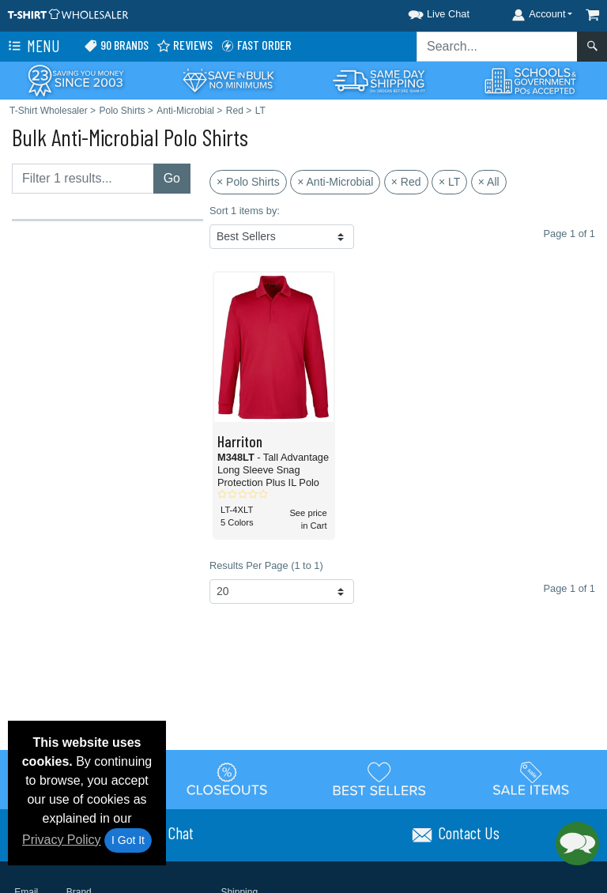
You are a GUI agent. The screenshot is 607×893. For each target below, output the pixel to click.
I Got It (128, 840)
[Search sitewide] (497, 47)
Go (172, 178)
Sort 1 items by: (244, 211)
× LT (449, 181)
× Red (406, 181)
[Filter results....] (83, 179)
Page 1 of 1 (569, 588)
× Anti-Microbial (335, 181)
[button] (424, 11)
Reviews (184, 45)
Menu (32, 47)
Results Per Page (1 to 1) (266, 565)
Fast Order (256, 45)
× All (489, 181)
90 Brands (116, 45)
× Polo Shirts (248, 181)
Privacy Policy (61, 839)
